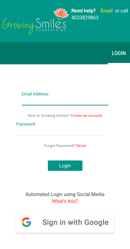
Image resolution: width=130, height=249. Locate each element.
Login (119, 53)
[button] (65, 165)
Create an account (86, 115)
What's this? (65, 201)
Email (107, 10)
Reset (81, 146)
